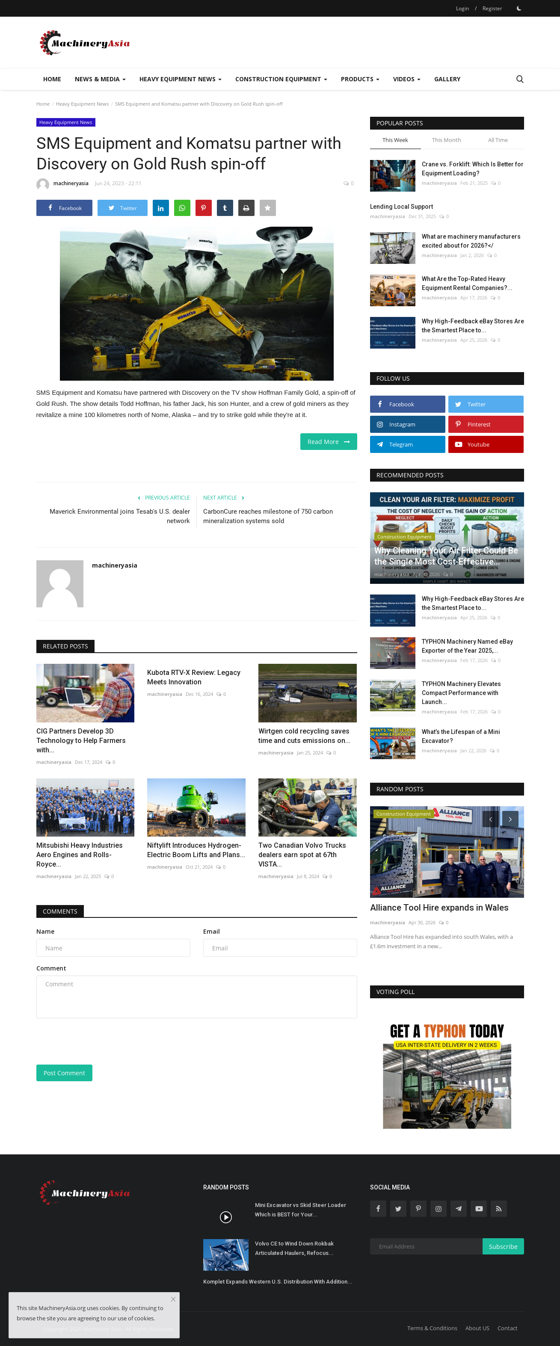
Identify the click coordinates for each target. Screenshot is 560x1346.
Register (492, 8)
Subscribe (503, 1246)
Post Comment (64, 1073)
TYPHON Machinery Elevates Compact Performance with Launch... (461, 692)
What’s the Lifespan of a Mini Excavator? (461, 736)
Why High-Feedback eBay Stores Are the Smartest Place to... (473, 326)
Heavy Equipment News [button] (180, 79)
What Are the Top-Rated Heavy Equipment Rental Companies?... (467, 283)
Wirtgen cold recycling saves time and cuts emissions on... (304, 736)
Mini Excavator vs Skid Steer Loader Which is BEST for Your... (300, 1210)
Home (52, 79)
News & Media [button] (100, 79)
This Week (395, 140)
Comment (51, 968)
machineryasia (62, 184)
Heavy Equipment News (82, 104)
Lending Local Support (401, 206)
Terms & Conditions (432, 1328)
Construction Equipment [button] (281, 79)
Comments (60, 911)
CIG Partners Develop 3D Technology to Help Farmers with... (81, 740)
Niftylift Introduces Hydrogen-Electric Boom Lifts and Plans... (196, 850)
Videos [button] (407, 79)
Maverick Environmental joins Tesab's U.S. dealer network (120, 516)
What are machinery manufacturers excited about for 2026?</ (471, 241)
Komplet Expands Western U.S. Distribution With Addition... (278, 1281)
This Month (446, 140)
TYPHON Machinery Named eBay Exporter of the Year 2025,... (467, 646)
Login (462, 8)
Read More (329, 442)
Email (211, 931)
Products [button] (360, 79)
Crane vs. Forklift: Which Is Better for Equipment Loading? (473, 169)
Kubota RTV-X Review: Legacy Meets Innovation (193, 677)
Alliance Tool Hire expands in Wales (439, 907)
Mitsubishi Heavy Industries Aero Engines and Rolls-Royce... (79, 854)
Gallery (447, 79)
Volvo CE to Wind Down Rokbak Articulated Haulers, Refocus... (294, 1248)
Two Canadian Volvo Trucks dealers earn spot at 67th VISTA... (302, 854)
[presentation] (101, 1041)
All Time (498, 140)
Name (45, 931)
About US (477, 1328)
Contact (508, 1328)
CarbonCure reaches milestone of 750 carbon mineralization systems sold (268, 516)
